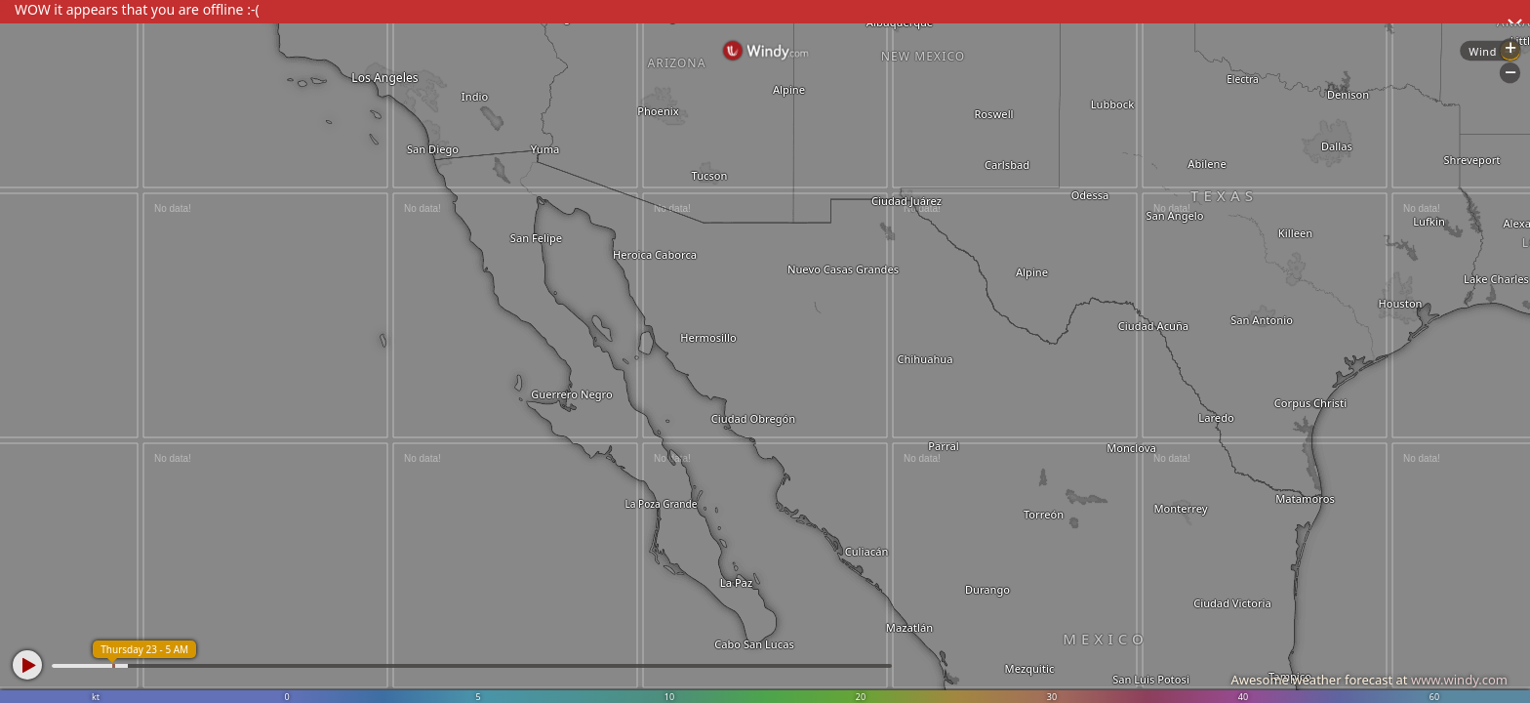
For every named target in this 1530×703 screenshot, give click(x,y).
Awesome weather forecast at (1369, 679)
